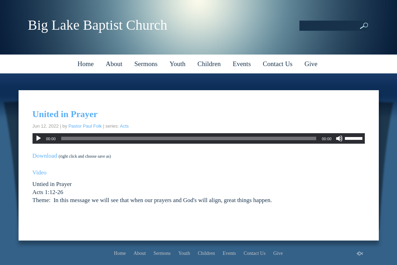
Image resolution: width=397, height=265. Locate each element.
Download (45, 155)
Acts (124, 126)
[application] (199, 138)
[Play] (38, 138)
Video (40, 172)
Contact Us (277, 63)
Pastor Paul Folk (85, 126)
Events (242, 63)
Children (209, 63)
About (114, 63)
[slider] (188, 138)
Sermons (146, 63)
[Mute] (339, 138)
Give (311, 63)
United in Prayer (65, 114)
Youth (178, 63)
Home (86, 63)
